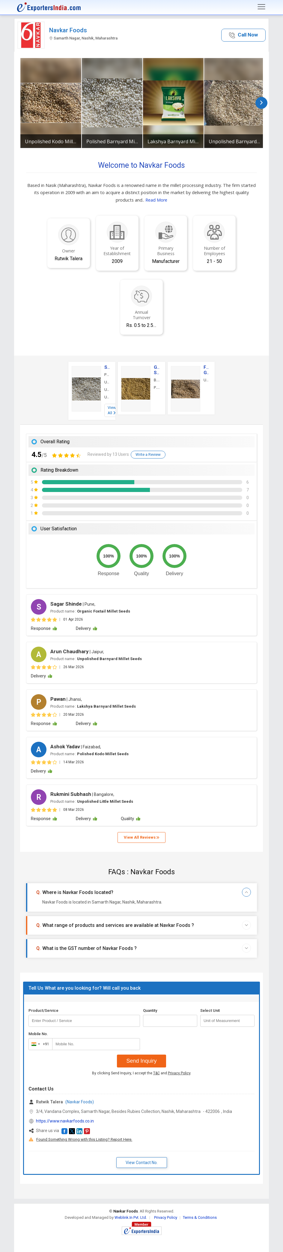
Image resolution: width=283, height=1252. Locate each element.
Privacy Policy (179, 1073)
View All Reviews (141, 837)
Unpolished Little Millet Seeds (106, 397)
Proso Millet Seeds (156, 387)
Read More (156, 200)
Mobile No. (38, 1034)
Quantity (150, 1010)
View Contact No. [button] (142, 1162)
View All (112, 410)
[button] (243, 35)
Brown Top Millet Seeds (156, 380)
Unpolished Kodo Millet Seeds (106, 382)
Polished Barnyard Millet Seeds (112, 141)
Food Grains (206, 370)
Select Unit (210, 1010)
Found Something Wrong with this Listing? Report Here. (84, 1139)
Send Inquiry (141, 1061)
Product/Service (43, 1010)
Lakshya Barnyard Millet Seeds (173, 141)
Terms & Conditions (200, 1217)
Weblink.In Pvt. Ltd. (131, 1217)
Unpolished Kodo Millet (50, 141)
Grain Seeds (156, 370)
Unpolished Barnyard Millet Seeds (234, 141)
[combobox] (39, 1044)
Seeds (106, 367)
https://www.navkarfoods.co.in (65, 1121)
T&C (156, 1073)
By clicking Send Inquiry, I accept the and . (141, 1073)
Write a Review (148, 454)
